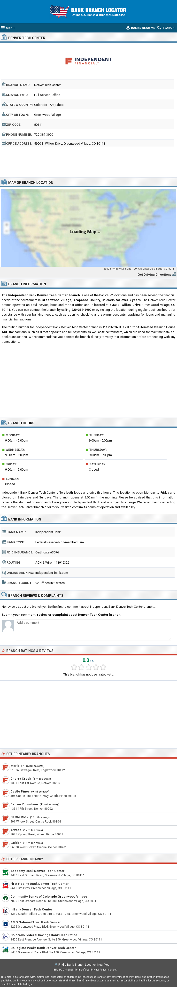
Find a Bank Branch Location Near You (83, 964)
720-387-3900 (43, 134)
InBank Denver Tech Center (31, 909)
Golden (16, 843)
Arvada (16, 830)
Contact (112, 969)
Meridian (17, 766)
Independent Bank (48, 532)
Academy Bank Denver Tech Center (37, 871)
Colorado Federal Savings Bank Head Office (43, 935)
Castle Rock (19, 817)
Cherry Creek (20, 778)
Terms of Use (82, 969)
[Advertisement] (88, 162)
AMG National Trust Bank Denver (35, 922)
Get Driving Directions (154, 274)
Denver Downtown (24, 804)
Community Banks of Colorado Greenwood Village (48, 896)
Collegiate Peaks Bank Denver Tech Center (43, 948)
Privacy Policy (98, 969)
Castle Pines (20, 791)
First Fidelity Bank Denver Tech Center (39, 884)
